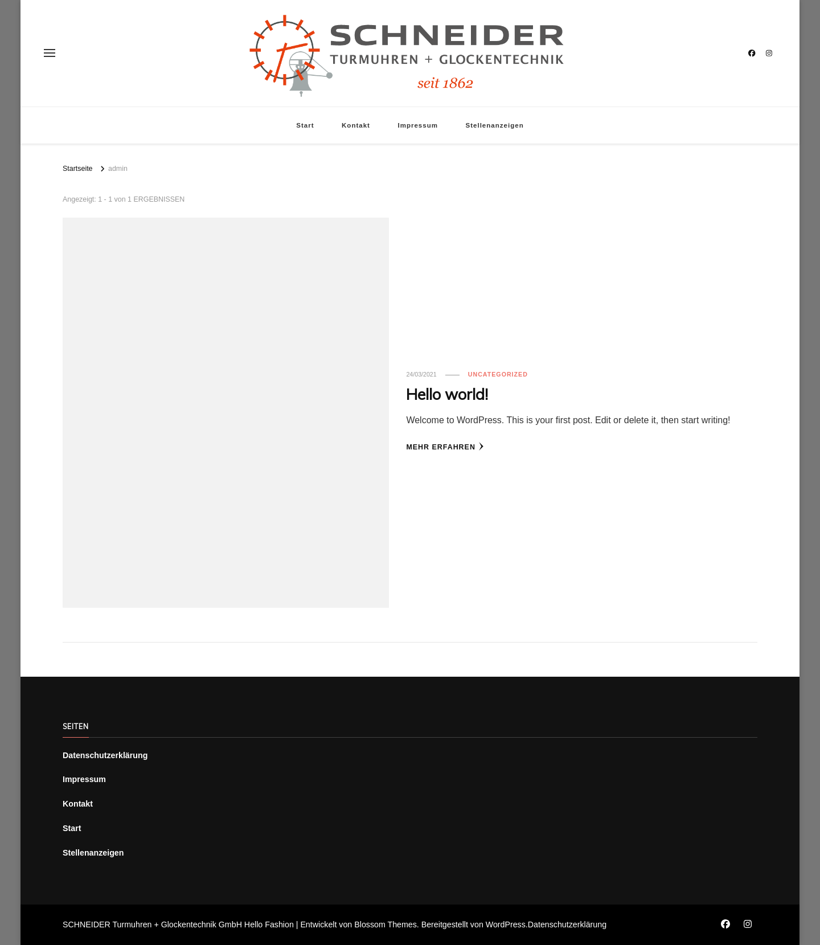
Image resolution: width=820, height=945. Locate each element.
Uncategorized (498, 374)
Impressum (417, 125)
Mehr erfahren (445, 446)
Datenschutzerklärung (105, 755)
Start (305, 125)
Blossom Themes (385, 924)
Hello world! (447, 394)
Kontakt (356, 125)
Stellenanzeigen (494, 125)
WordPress (506, 924)
